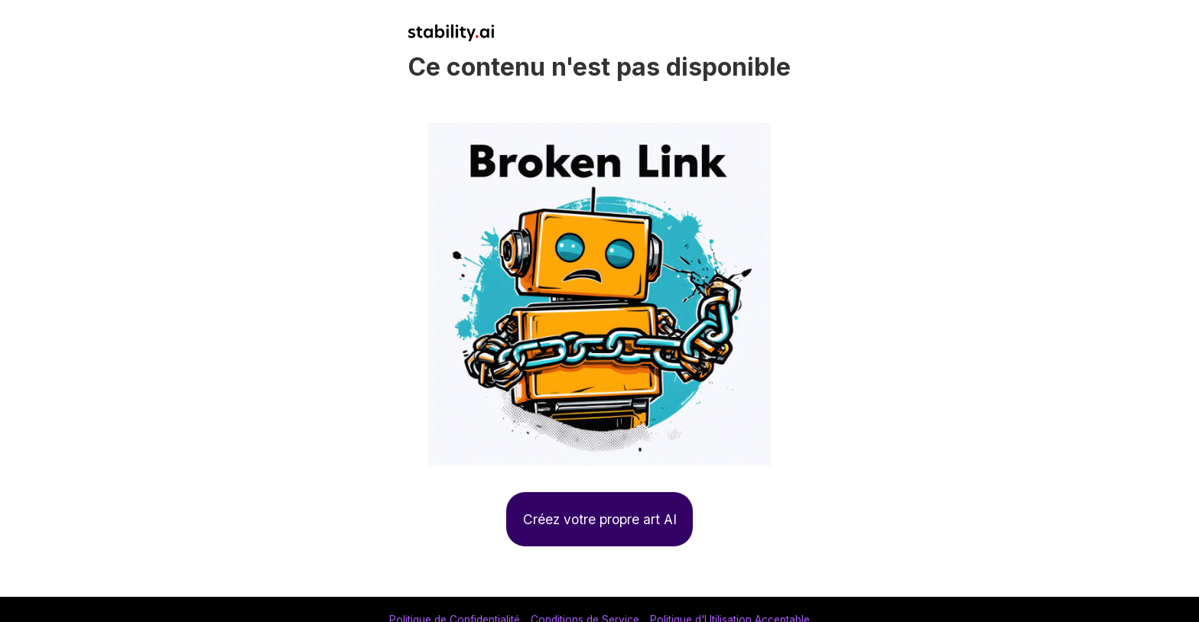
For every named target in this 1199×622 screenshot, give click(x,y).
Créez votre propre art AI (600, 519)
